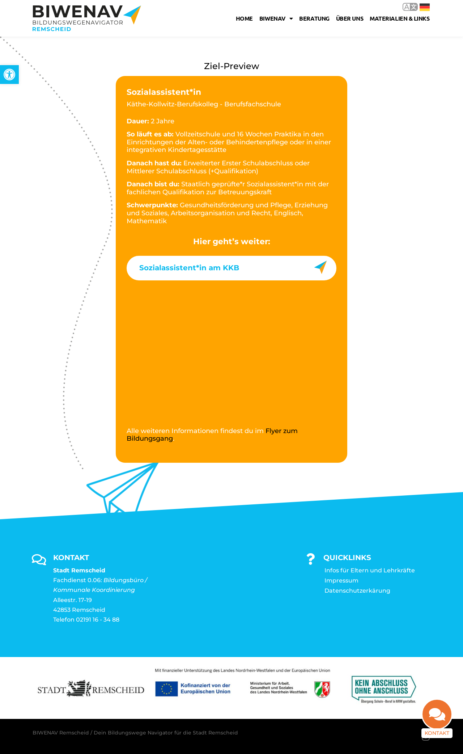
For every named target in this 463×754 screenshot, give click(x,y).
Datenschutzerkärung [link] (357, 590)
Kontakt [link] (437, 733)
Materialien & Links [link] (399, 18)
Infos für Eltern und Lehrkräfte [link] (369, 570)
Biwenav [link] (276, 18)
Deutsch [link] (425, 7)
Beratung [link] (314, 18)
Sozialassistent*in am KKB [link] (189, 267)
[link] (9, 74)
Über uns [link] (349, 18)
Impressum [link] (341, 580)
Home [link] (244, 18)
